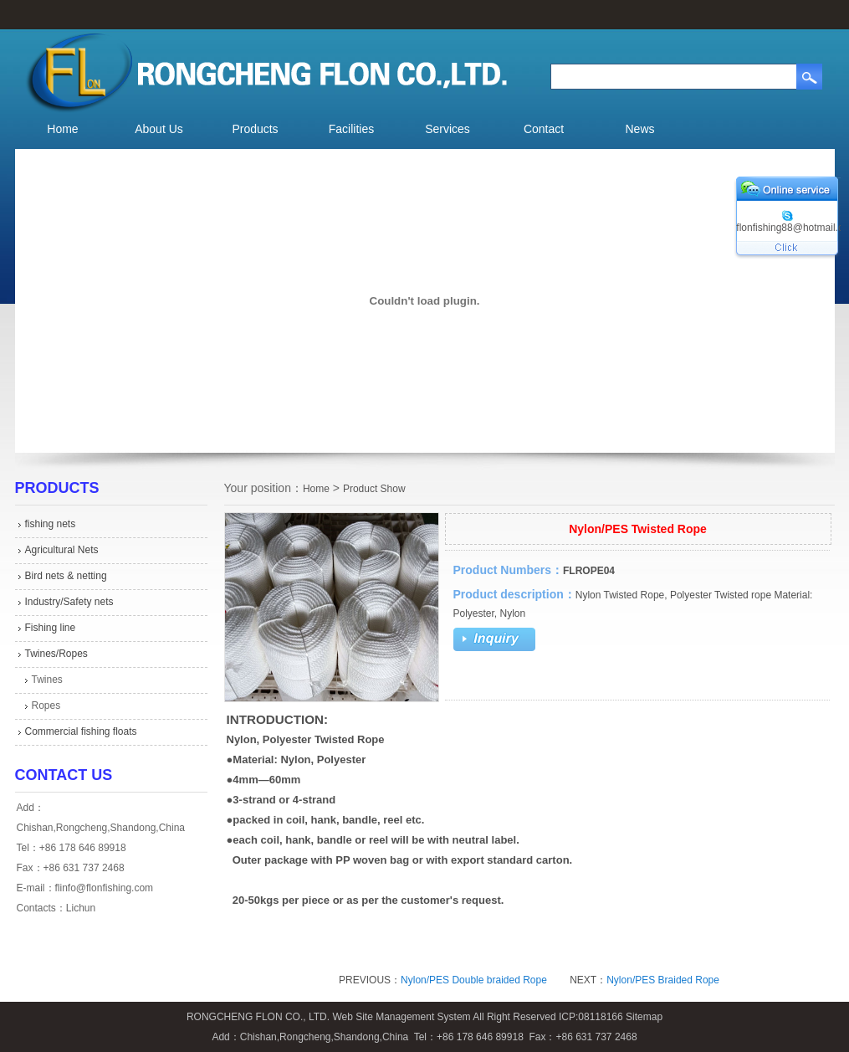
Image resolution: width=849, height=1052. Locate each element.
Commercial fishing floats (81, 731)
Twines (47, 679)
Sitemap (644, 1017)
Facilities (351, 129)
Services (447, 129)
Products (255, 129)
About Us (159, 129)
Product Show (374, 489)
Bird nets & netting (66, 576)
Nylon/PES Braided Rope (662, 980)
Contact (544, 129)
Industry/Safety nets (69, 602)
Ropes (46, 705)
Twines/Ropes (56, 653)
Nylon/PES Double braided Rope (474, 980)
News (639, 129)
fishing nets (50, 524)
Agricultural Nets (62, 550)
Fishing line (50, 628)
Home (62, 129)
